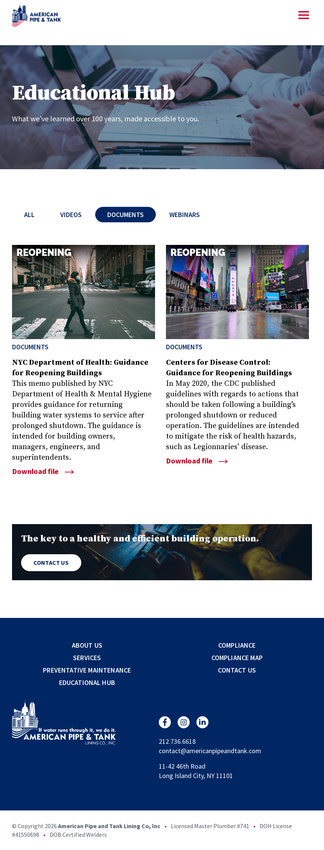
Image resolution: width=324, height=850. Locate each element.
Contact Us (51, 562)
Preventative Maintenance (87, 670)
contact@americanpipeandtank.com (210, 750)
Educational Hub (87, 682)
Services (87, 657)
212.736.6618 (177, 741)
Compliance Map (237, 657)
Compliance (237, 645)
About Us (87, 645)
